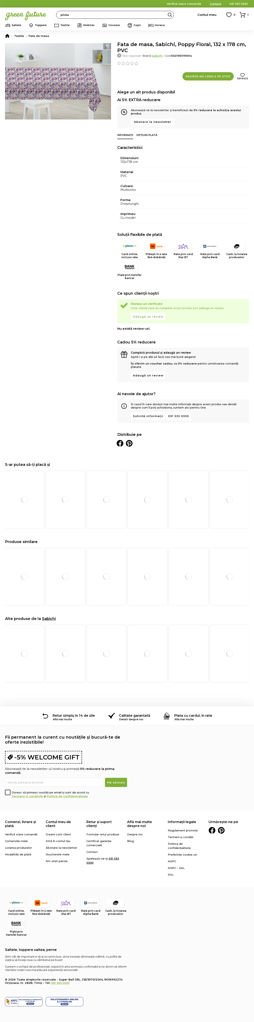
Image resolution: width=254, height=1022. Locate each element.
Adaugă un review (148, 316)
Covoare (114, 25)
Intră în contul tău (58, 841)
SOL (171, 874)
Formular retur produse (102, 834)
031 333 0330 (238, 3)
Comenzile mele (16, 841)
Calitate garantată (134, 716)
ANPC (172, 861)
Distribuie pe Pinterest (129, 443)
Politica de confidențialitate (67, 796)
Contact (215, 3)
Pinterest (221, 830)
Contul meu (206, 15)
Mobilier (89, 25)
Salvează (242, 78)
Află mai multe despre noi (139, 824)
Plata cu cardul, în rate (193, 716)
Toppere (41, 25)
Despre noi (135, 834)
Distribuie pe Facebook (120, 443)
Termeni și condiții (180, 837)
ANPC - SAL (176, 868)
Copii (137, 25)
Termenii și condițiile (27, 796)
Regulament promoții (183, 830)
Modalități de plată (18, 854)
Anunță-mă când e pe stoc (208, 76)
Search (170, 15)
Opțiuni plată (146, 135)
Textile (65, 25)
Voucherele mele (58, 854)
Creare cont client (58, 834)
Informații (125, 135)
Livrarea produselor (18, 847)
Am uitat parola (56, 861)
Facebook (212, 830)
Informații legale (182, 822)
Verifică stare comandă (184, 3)
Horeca (160, 25)
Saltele (16, 25)
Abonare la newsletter (152, 121)
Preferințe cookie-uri (182, 854)
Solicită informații (148, 416)
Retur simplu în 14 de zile (74, 716)
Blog (130, 841)
